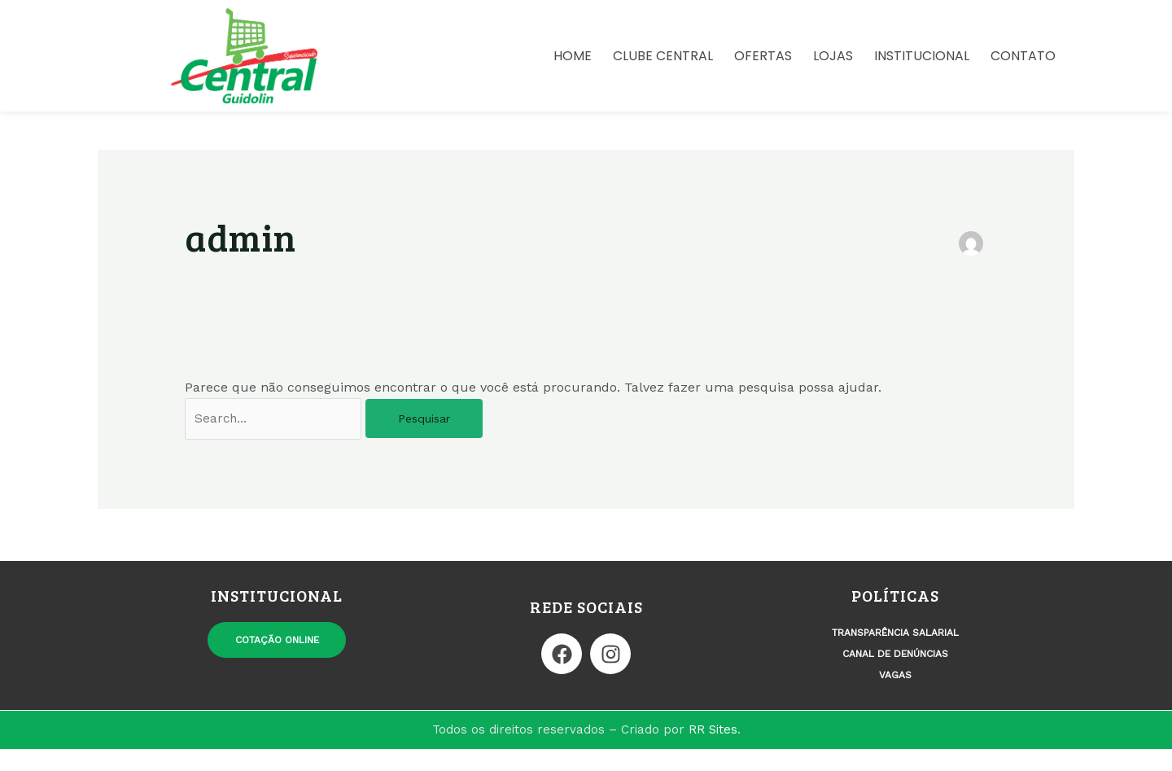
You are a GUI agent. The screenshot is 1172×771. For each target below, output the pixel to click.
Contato (1023, 57)
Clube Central (663, 57)
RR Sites (713, 751)
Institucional (921, 57)
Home (572, 57)
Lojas (833, 57)
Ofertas (763, 57)
